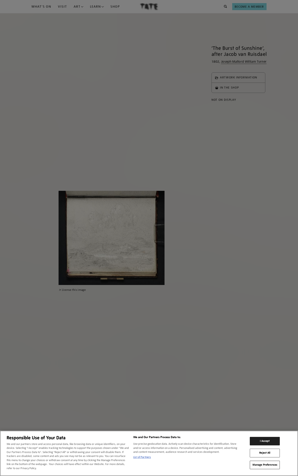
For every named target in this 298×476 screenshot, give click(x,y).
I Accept (265, 441)
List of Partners (142, 457)
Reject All (264, 453)
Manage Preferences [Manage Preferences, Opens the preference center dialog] (264, 465)
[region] (149, 453)
